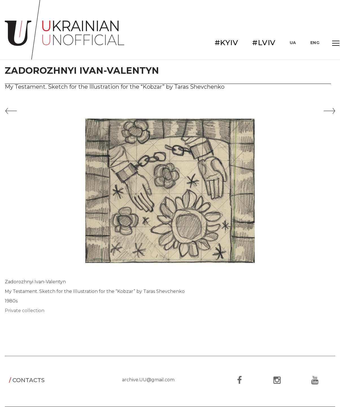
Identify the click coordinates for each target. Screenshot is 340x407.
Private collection (24, 310)
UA (293, 42)
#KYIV (226, 42)
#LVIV (264, 42)
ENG (315, 42)
